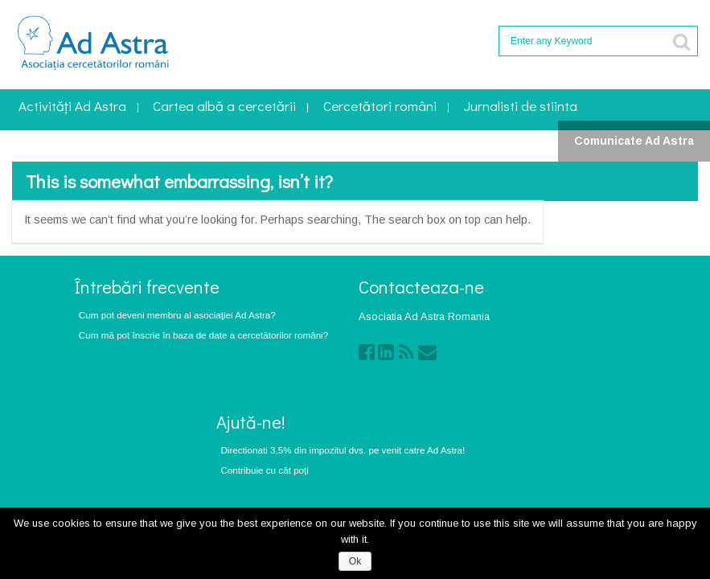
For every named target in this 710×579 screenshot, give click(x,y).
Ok (355, 561)
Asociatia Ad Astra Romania (424, 316)
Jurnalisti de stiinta (520, 107)
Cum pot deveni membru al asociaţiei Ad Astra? (177, 315)
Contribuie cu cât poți (264, 470)
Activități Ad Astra (72, 107)
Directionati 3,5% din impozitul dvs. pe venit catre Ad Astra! (342, 450)
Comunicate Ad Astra (634, 140)
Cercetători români (380, 107)
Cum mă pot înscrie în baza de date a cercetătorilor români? (203, 335)
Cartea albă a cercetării (224, 107)
